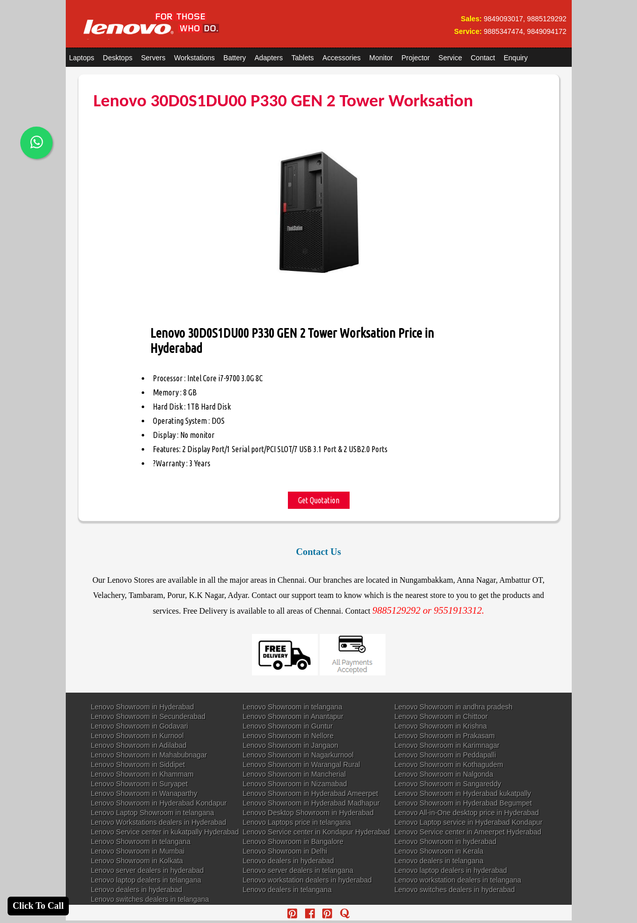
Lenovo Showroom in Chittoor (441, 716)
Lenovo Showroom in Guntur (288, 726)
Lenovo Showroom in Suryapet (139, 784)
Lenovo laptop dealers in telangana (146, 880)
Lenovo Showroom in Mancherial (294, 774)
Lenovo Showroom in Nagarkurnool (298, 755)
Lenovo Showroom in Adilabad (139, 745)
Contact (483, 58)
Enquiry (515, 58)
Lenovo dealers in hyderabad (288, 861)
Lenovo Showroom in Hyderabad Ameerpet (310, 793)
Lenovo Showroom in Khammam (142, 774)
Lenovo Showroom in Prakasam (445, 736)
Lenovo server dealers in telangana (298, 870)
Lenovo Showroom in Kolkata (137, 861)
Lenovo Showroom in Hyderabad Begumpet (463, 803)
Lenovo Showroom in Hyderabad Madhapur (311, 803)
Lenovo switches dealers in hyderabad (455, 890)
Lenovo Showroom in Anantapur (293, 716)
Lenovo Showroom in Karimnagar (447, 745)
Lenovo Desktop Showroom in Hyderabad (308, 813)
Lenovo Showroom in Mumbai (138, 851)
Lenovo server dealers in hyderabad (147, 870)
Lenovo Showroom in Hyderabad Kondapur (159, 803)
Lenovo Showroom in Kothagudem (449, 764)
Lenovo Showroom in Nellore (288, 736)
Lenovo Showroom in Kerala (439, 851)
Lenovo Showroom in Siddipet (138, 764)
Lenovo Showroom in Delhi (285, 851)
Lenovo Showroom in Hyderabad (142, 707)
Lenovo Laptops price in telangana (297, 822)
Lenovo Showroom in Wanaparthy (144, 793)
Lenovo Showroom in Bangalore (293, 841)
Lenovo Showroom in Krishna (441, 726)
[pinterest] (292, 913)
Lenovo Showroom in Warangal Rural (301, 764)
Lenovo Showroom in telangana (293, 707)
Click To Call (38, 906)
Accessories (341, 58)
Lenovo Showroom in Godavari (139, 726)
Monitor (381, 58)
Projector (416, 58)
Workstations (194, 58)
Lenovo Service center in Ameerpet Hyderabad (468, 832)
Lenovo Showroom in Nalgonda (444, 774)
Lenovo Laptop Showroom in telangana (153, 813)
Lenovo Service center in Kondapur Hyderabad (316, 832)
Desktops (117, 58)
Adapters (268, 58)
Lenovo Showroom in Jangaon (290, 745)
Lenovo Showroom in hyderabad (446, 841)
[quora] (345, 913)
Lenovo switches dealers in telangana (150, 899)
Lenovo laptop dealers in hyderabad (451, 870)
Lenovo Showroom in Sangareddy (448, 784)
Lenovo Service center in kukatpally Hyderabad (165, 832)
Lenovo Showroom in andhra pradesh (454, 707)
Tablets (302, 58)
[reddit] (327, 913)
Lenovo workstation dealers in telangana (458, 880)
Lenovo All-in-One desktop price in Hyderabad (467, 813)
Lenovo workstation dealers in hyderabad (307, 880)
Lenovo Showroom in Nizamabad (295, 784)
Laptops (82, 58)
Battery (235, 58)
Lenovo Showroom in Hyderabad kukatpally (463, 793)
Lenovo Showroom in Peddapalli (445, 755)
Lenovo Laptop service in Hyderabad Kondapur (469, 822)
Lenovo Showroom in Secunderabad (148, 716)
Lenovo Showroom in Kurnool (137, 736)
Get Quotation (318, 500)
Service (450, 58)
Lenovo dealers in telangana (439, 861)
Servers (153, 58)
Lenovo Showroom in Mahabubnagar (149, 755)
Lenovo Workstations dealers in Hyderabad (158, 822)
